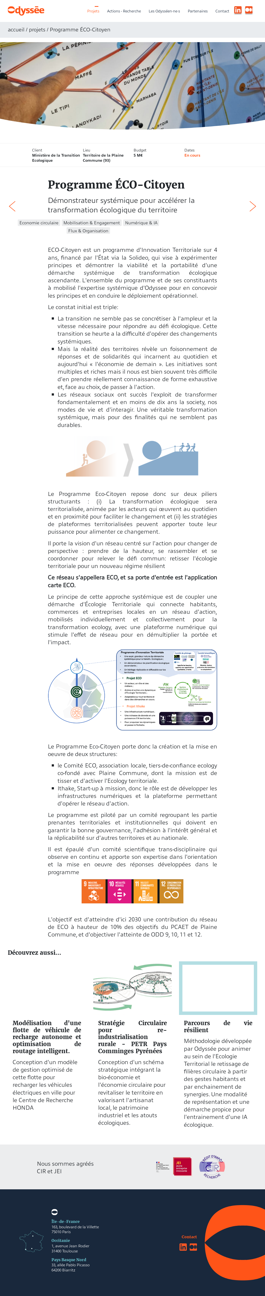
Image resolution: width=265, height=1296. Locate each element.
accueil (16, 29)
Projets (93, 10)
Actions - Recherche (124, 10)
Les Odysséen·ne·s (164, 10)
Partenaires (198, 10)
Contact (222, 10)
